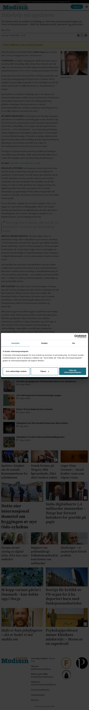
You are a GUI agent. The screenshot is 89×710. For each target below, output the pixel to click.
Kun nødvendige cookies (16, 371)
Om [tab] (73, 343)
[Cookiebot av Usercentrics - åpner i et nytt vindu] (76, 336)
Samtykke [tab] (15, 343)
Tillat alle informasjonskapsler (72, 371)
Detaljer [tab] (44, 343)
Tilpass (44, 371)
